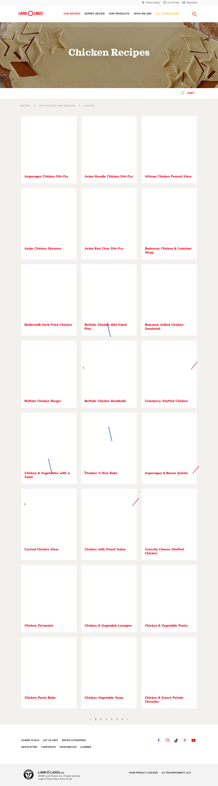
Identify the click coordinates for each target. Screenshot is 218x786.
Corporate (48, 747)
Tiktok (176, 740)
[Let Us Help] (171, 2)
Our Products (119, 14)
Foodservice (68, 747)
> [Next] (127, 719)
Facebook (158, 740)
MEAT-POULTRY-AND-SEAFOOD (57, 106)
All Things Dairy (168, 14)
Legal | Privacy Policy (48, 779)
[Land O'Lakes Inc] (52, 773)
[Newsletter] (190, 2)
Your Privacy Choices (143, 773)
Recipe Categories (74, 740)
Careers (85, 747)
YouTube (193, 740)
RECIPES (25, 106)
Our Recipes (71, 14)
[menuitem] (71, 13)
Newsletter (29, 747)
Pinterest (185, 740)
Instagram (167, 740)
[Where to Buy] (151, 2)
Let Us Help (50, 740)
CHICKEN (89, 106)
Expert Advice (95, 14)
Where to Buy (30, 740)
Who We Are (142, 14)
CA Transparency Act (176, 773)
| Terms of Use (65, 779)
